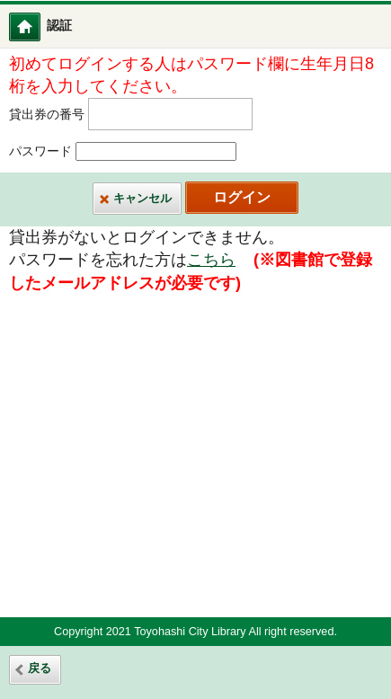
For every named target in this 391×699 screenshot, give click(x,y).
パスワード (40, 151)
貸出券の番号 (46, 114)
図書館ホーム (36, 26)
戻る (39, 668)
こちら (211, 260)
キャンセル (142, 198)
